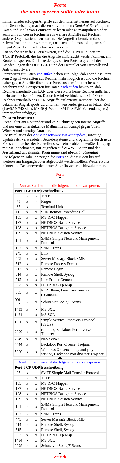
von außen (45, 74)
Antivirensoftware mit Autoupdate (59, 135)
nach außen (69, 87)
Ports (60, 157)
